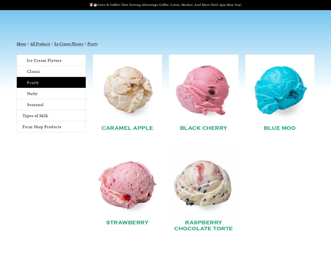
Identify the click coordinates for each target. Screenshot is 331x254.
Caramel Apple (127, 128)
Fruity (33, 82)
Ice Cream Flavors (44, 60)
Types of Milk (35, 115)
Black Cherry (203, 128)
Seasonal (35, 104)
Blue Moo (280, 128)
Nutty (32, 93)
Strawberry (127, 223)
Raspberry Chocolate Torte (203, 226)
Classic (34, 71)
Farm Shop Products (42, 127)
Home (21, 44)
